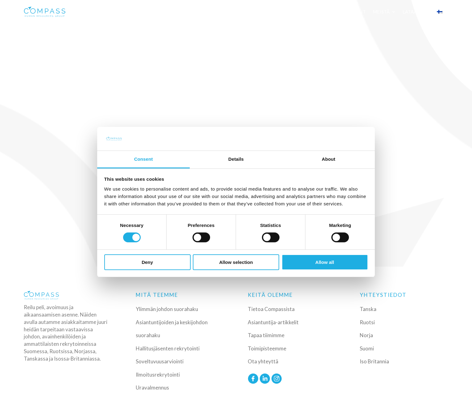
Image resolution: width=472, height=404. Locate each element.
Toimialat (162, 11)
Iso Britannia (374, 361)
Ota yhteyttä (263, 361)
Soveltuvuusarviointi (160, 361)
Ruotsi (367, 322)
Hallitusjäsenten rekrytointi (168, 348)
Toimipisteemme (267, 348)
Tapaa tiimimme (266, 335)
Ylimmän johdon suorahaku (167, 309)
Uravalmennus (152, 387)
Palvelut (125, 11)
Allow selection (236, 262)
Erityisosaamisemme (214, 11)
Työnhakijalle (308, 11)
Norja (366, 335)
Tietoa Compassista (271, 309)
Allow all (324, 262)
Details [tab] (236, 159)
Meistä (381, 11)
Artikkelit (352, 11)
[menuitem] (443, 11)
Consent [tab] (143, 159)
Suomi (367, 348)
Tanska (368, 309)
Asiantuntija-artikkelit (273, 322)
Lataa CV (413, 11)
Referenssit (268, 11)
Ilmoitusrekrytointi (158, 374)
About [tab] (328, 159)
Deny (147, 262)
